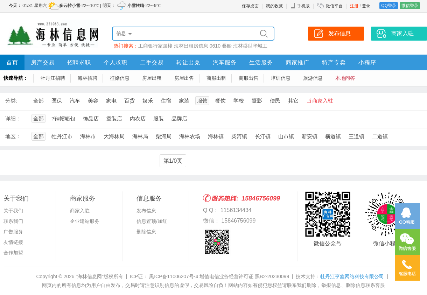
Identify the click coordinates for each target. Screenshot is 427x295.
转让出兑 (188, 62)
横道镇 (333, 136)
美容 (93, 101)
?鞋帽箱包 (63, 118)
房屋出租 (152, 78)
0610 (215, 46)
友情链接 (13, 242)
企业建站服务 (84, 221)
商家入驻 (322, 101)
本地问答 (345, 78)
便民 (275, 101)
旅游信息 (313, 78)
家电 (111, 101)
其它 (293, 101)
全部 (38, 101)
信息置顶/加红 (151, 221)
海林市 (88, 136)
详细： (13, 118)
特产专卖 (334, 62)
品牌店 (179, 118)
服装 (158, 118)
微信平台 (334, 5)
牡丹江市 (61, 136)
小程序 (367, 62)
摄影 (257, 101)
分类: (11, 101)
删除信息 (146, 231)
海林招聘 (87, 78)
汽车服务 (225, 62)
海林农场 (189, 136)
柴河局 (164, 136)
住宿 (166, 101)
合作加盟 (13, 252)
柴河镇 (239, 136)
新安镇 (309, 136)
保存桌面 (250, 5)
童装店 (114, 118)
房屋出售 (184, 78)
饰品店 (91, 118)
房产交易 (43, 62)
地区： (13, 136)
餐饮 (220, 101)
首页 (12, 62)
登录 (366, 5)
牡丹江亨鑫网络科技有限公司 (352, 276)
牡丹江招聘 (53, 78)
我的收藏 (274, 5)
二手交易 (152, 62)
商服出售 (248, 78)
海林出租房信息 (191, 46)
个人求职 (115, 62)
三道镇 (356, 136)
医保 (56, 101)
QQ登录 (388, 5)
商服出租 (216, 78)
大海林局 (114, 136)
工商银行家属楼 (155, 46)
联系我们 (13, 221)
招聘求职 (79, 62)
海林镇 (216, 136)
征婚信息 (120, 78)
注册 (354, 5)
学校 (238, 101)
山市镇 (286, 136)
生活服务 (261, 62)
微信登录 (409, 5)
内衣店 (138, 118)
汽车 (75, 101)
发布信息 (146, 210)
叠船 (227, 46)
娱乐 (147, 101)
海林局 (140, 136)
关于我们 (13, 210)
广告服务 (13, 231)
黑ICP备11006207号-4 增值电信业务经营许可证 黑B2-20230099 (218, 276)
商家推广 (297, 62)
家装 (184, 101)
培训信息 (280, 78)
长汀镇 (263, 136)
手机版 (300, 5)
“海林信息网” (89, 276)
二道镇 (380, 136)
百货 (129, 101)
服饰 (202, 101)
